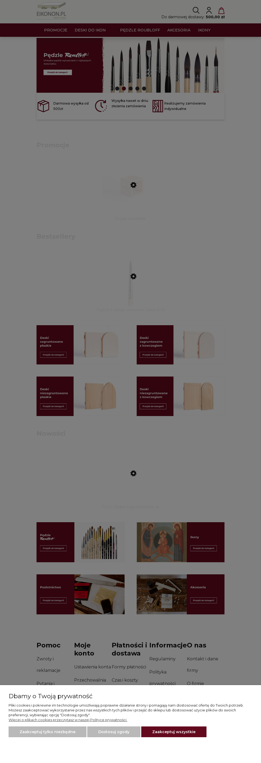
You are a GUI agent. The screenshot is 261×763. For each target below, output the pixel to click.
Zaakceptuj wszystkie (173, 731)
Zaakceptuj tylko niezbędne (47, 731)
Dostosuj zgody (113, 731)
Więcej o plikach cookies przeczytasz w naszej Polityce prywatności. (68, 720)
